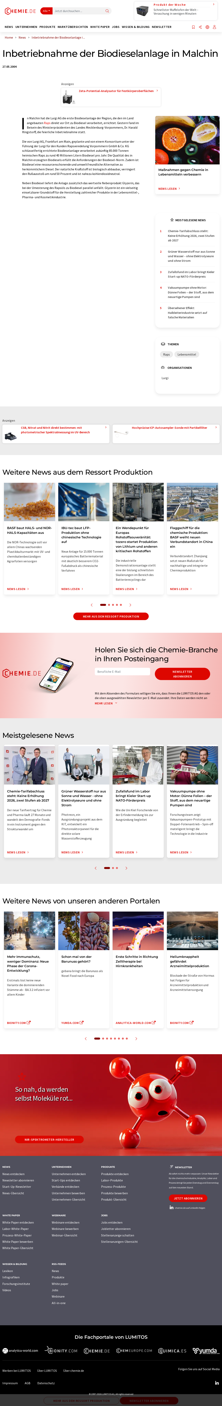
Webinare (58, 1296)
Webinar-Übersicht (64, 1235)
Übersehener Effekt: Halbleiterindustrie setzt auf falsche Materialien (187, 312)
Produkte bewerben (114, 1193)
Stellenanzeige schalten (117, 1235)
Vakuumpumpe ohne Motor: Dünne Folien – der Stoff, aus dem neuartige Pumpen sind (191, 292)
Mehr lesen (107, 703)
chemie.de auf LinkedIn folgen (187, 1207)
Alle (45, 11)
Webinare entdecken (65, 1222)
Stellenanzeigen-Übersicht (119, 1242)
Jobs (55, 1290)
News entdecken (13, 1174)
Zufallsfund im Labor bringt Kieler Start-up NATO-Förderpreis (191, 274)
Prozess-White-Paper (17, 1235)
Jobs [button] (116, 27)
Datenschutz (46, 1383)
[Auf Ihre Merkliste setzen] (193, 27)
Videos (6, 1290)
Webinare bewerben (65, 1229)
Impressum (10, 1383)
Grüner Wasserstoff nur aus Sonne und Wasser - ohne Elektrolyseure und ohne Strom (191, 256)
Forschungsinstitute (16, 1284)
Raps (47, 123)
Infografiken (11, 1277)
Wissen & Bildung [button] (136, 27)
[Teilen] (200, 27)
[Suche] (107, 11)
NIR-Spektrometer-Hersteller (49, 1139)
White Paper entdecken (18, 1222)
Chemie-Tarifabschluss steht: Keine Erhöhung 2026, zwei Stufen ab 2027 (191, 235)
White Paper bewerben (17, 1242)
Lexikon (7, 1271)
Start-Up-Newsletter (16, 1187)
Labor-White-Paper (15, 1229)
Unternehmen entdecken (69, 1174)
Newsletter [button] (161, 27)
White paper (60, 1284)
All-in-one (59, 1303)
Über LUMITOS (47, 1371)
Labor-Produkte (112, 1180)
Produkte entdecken (115, 1174)
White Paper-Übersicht (17, 1248)
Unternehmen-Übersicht (68, 1199)
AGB (27, 1383)
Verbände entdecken (65, 1187)
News (55, 1271)
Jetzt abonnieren (188, 1198)
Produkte (58, 1277)
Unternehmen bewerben (68, 1193)
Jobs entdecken (111, 1222)
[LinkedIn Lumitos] (217, 1383)
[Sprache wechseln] (207, 27)
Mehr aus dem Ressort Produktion (111, 616)
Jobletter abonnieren (116, 1229)
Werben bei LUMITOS (16, 1371)
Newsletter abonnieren (182, 674)
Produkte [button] (48, 27)
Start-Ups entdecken (66, 1180)
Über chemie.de (73, 1371)
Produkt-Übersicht (114, 1199)
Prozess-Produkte (113, 1187)
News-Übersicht (13, 1193)
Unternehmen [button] (26, 27)
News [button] (9, 27)
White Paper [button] (100, 27)
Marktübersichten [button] (73, 27)
